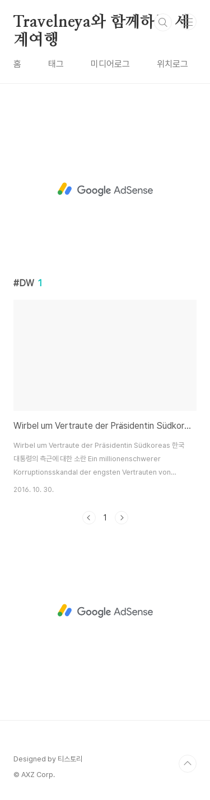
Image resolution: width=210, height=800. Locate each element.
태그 (56, 64)
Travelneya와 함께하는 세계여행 (101, 23)
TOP (188, 764)
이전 (89, 517)
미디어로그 (110, 64)
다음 (121, 517)
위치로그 (172, 64)
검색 (163, 22)
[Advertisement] (105, 189)
